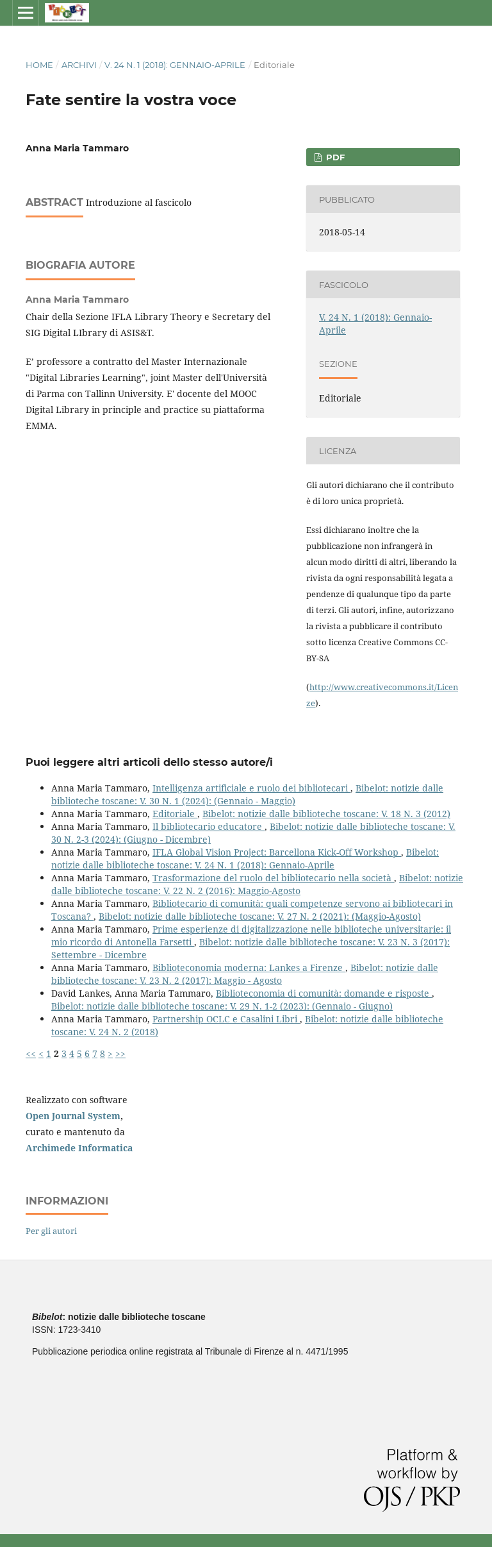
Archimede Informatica (79, 1148)
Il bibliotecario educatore (208, 826)
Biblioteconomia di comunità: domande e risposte (324, 993)
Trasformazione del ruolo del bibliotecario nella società (273, 878)
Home (39, 65)
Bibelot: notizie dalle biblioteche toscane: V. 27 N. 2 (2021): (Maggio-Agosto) (260, 916)
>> (120, 1053)
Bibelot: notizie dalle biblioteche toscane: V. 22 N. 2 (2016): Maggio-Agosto (257, 884)
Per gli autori (51, 1231)
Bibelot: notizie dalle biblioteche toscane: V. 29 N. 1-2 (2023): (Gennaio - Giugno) (222, 1006)
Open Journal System (73, 1116)
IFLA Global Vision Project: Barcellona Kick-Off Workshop (276, 852)
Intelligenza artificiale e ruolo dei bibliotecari (251, 788)
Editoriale (174, 813)
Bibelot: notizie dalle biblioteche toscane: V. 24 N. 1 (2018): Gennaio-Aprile (245, 858)
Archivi (79, 65)
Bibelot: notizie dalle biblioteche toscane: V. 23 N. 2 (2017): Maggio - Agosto (244, 973)
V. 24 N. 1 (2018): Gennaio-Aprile (174, 65)
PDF (334, 157)
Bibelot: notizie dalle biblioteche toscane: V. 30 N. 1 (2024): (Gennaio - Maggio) (247, 794)
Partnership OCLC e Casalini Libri (226, 1019)
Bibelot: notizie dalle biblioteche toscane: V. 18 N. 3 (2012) (326, 813)
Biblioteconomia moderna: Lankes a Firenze (248, 967)
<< (31, 1053)
